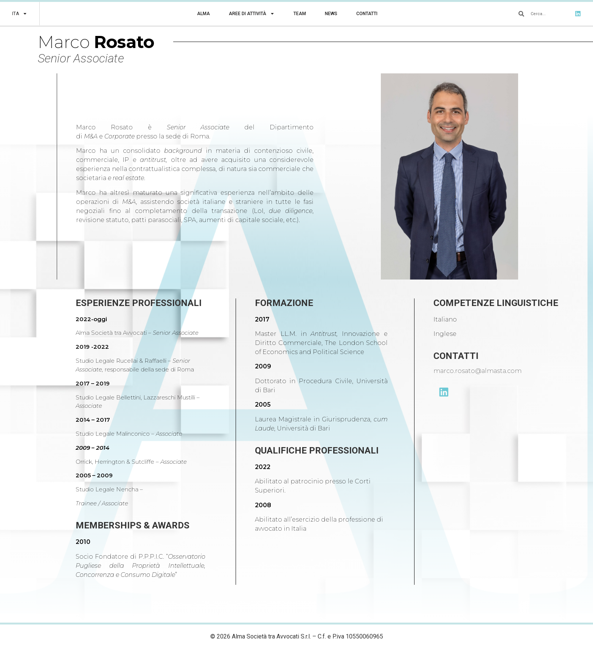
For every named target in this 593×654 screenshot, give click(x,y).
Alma (203, 13)
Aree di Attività (252, 14)
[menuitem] (20, 13)
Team (299, 13)
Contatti (366, 13)
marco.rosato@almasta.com (477, 370)
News (331, 13)
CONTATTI (455, 356)
